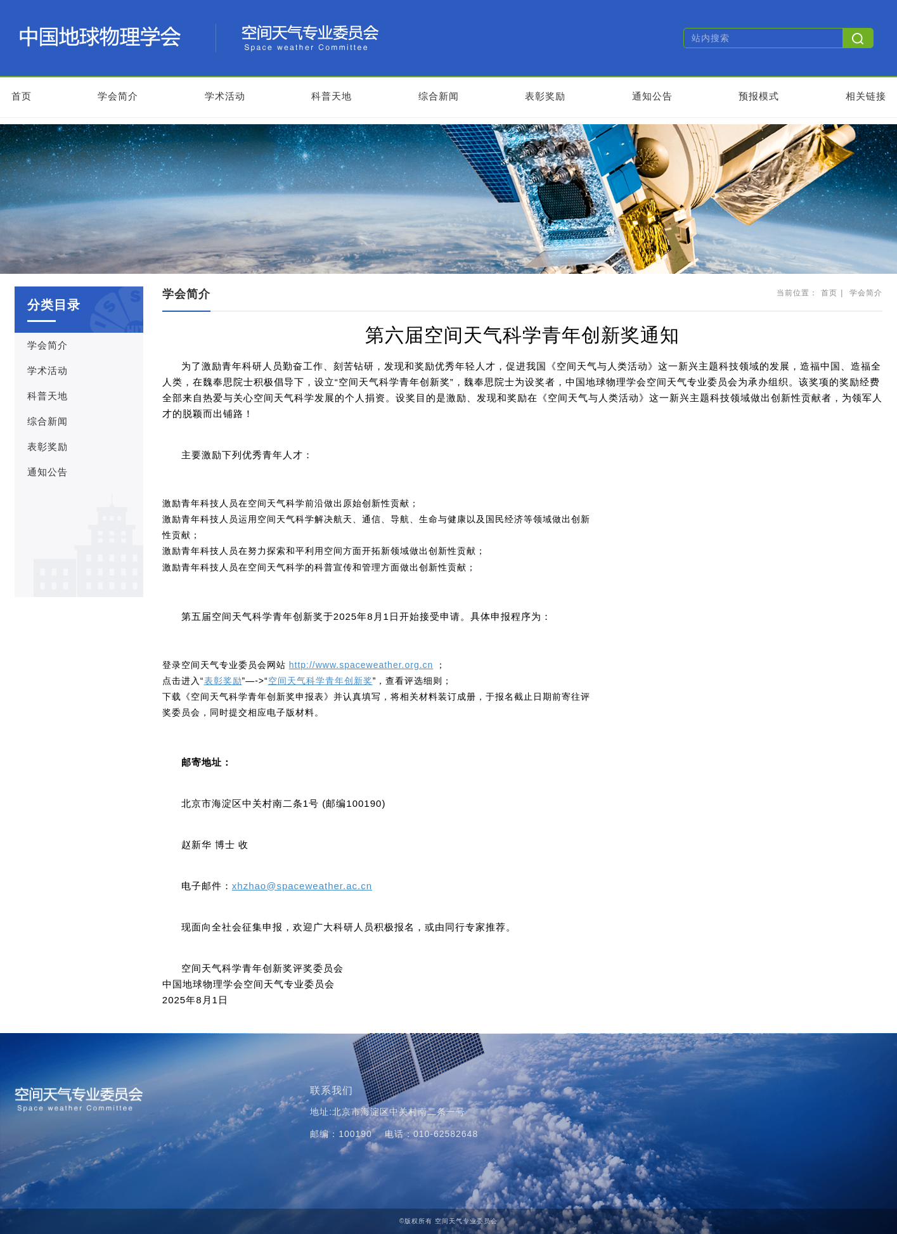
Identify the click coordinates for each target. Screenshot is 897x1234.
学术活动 (225, 96)
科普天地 (331, 96)
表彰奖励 (545, 96)
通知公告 (652, 96)
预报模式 (759, 96)
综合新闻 (438, 96)
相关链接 (866, 96)
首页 (21, 96)
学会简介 (118, 96)
